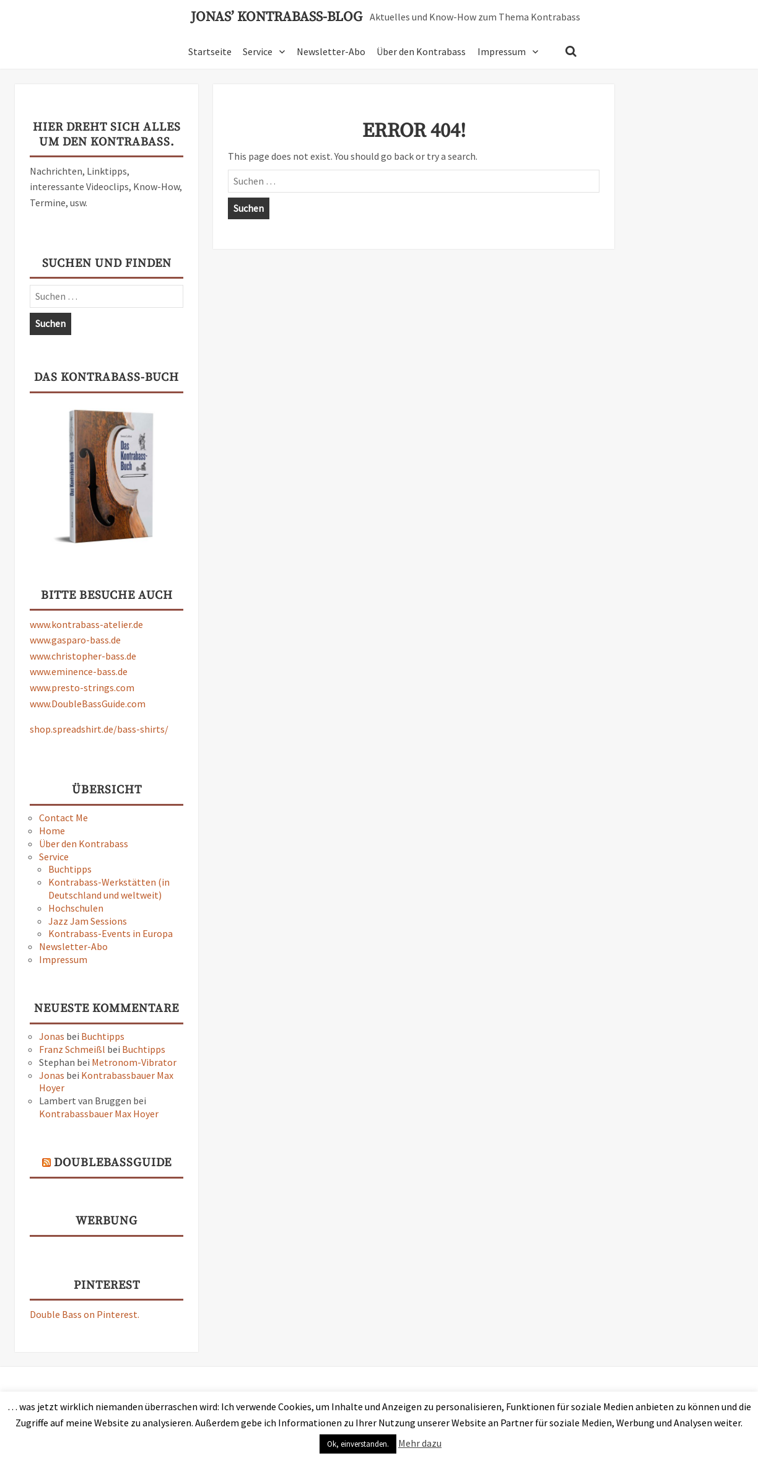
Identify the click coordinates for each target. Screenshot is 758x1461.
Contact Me (63, 817)
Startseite (210, 51)
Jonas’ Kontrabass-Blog (276, 17)
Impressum (501, 51)
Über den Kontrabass (421, 51)
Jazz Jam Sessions (87, 921)
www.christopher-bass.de (83, 656)
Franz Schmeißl (72, 1049)
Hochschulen (75, 908)
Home (52, 830)
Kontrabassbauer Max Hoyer (99, 1113)
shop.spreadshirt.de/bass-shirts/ (99, 729)
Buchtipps (70, 869)
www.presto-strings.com (82, 687)
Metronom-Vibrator (134, 1062)
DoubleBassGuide (113, 1163)
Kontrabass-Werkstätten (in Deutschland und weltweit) (109, 888)
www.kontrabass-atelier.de (86, 624)
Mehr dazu (420, 1443)
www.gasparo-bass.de (75, 640)
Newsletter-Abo (331, 51)
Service (257, 51)
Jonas (51, 1036)
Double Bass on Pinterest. (84, 1314)
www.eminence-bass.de (79, 671)
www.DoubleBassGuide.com (88, 703)
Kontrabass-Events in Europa (110, 933)
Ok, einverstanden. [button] (358, 1444)
